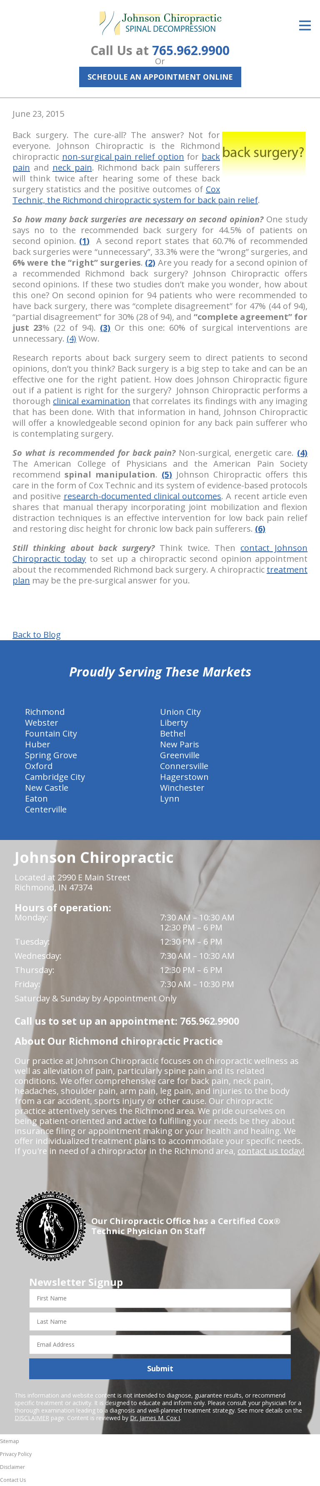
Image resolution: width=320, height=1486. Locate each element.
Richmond (45, 711)
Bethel (172, 733)
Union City (180, 711)
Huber (37, 744)
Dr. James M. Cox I (155, 1418)
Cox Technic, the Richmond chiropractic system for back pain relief (135, 195)
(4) (71, 338)
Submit (160, 1368)
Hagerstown (184, 776)
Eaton (36, 798)
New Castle (46, 787)
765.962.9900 (191, 50)
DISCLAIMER (32, 1418)
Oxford (38, 766)
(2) (150, 262)
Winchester (182, 787)
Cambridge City (55, 776)
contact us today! (271, 1151)
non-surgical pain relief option (123, 156)
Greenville (180, 755)
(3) (105, 327)
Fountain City (51, 733)
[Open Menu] (305, 25)
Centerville (46, 809)
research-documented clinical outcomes (143, 496)
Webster (41, 722)
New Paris (179, 744)
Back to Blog (36, 634)
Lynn (170, 798)
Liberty (174, 722)
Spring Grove (51, 755)
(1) (84, 240)
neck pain (72, 167)
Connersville (184, 766)
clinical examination (91, 401)
